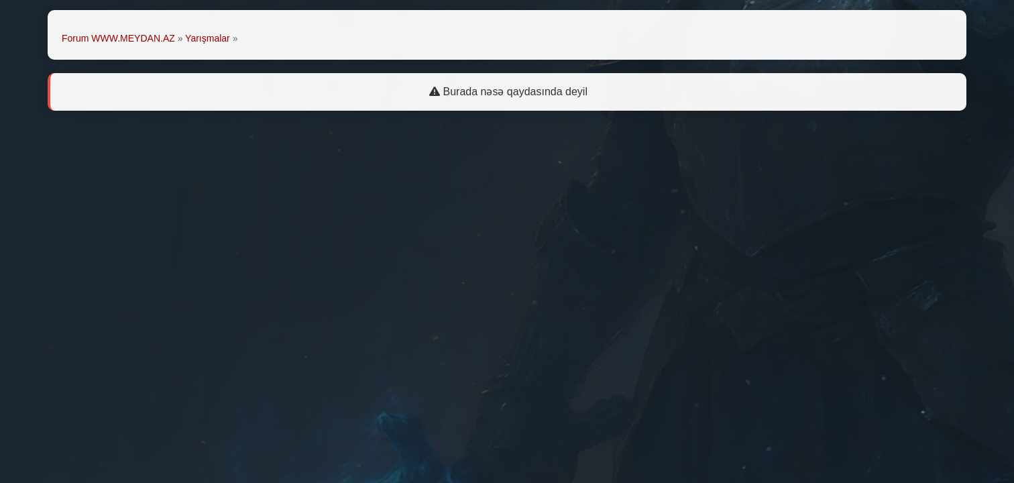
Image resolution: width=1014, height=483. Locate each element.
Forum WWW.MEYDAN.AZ (118, 38)
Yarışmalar (207, 38)
